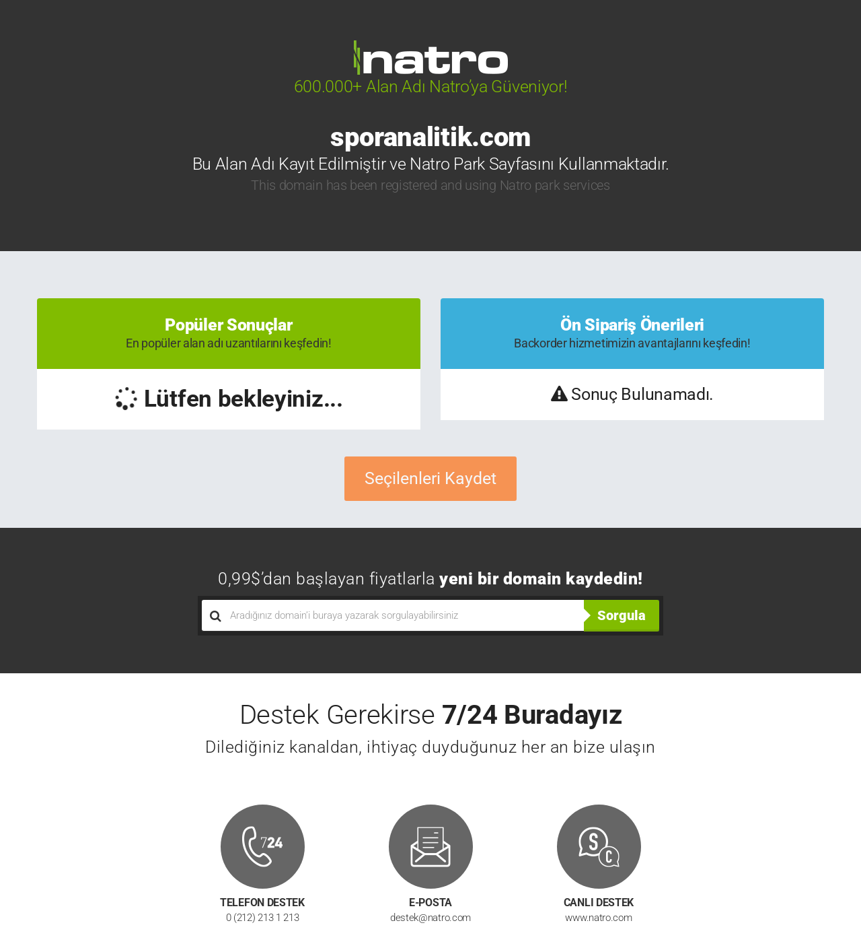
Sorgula (621, 615)
